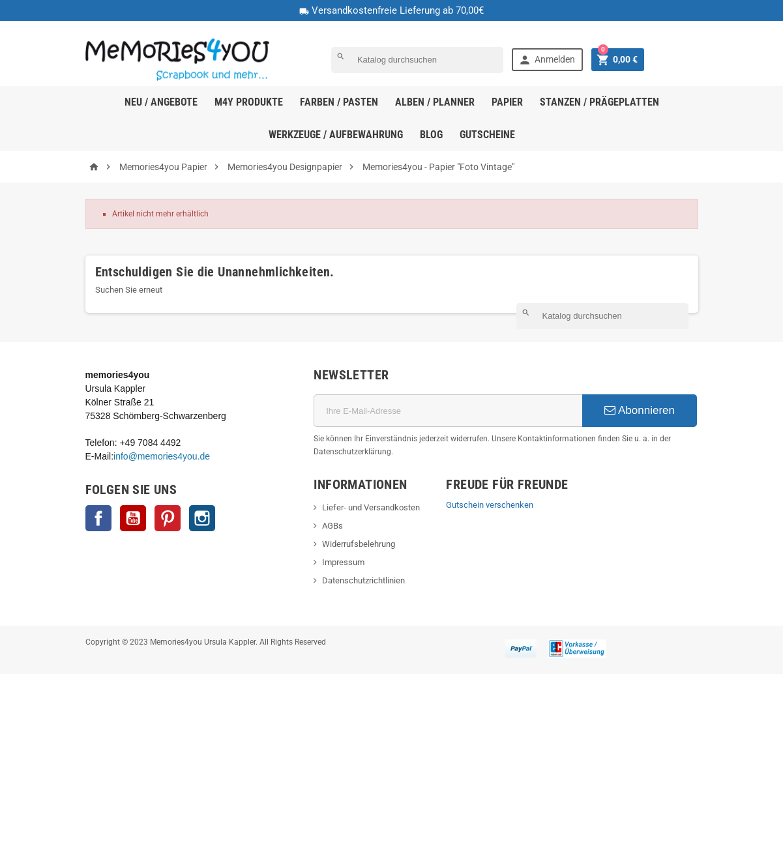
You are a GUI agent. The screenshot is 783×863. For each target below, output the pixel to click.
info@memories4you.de (161, 456)
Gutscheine (487, 134)
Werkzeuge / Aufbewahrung (336, 134)
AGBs (332, 526)
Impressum (343, 562)
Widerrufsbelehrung (358, 544)
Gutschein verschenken (489, 505)
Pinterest (168, 518)
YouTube (133, 518)
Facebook (98, 518)
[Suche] (417, 60)
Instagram (202, 518)
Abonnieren (639, 410)
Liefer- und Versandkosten (371, 507)
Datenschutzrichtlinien (363, 580)
